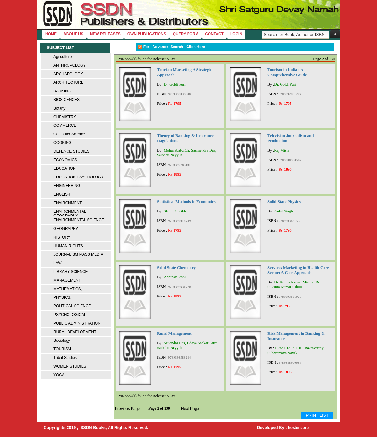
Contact (214, 34)
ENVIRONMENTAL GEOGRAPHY (69, 213)
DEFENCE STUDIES (71, 151)
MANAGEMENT (67, 280)
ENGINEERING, (67, 185)
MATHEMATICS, (67, 289)
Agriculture (62, 56)
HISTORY (61, 237)
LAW (57, 263)
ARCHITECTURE (68, 82)
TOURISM (62, 349)
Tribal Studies (65, 357)
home (51, 34)
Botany (59, 108)
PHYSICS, (62, 297)
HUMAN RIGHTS (68, 246)
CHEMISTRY (64, 117)
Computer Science (69, 134)
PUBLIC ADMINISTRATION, (77, 323)
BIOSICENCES (66, 99)
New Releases (105, 34)
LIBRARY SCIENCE (70, 271)
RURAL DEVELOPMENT (74, 332)
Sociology (61, 340)
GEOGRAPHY (65, 228)
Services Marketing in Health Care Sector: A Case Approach (298, 270)
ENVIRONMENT (67, 203)
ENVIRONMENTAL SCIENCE (78, 220)
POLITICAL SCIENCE (72, 306)
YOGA (59, 375)
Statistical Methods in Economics (186, 201)
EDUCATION (64, 168)
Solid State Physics (284, 201)
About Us (73, 34)
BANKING (62, 91)
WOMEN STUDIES (69, 366)
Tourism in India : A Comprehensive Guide (287, 72)
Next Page (190, 408)
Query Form (185, 34)
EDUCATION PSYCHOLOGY (78, 177)
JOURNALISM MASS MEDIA (78, 254)
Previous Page (127, 408)
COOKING (62, 142)
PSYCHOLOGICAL (69, 314)
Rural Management (174, 333)
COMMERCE (64, 125)
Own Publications (146, 34)
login (236, 34)
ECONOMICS (65, 160)
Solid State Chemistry (176, 267)
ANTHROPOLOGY (69, 65)
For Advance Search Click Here (171, 47)
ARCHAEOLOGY (68, 74)
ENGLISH (61, 194)
